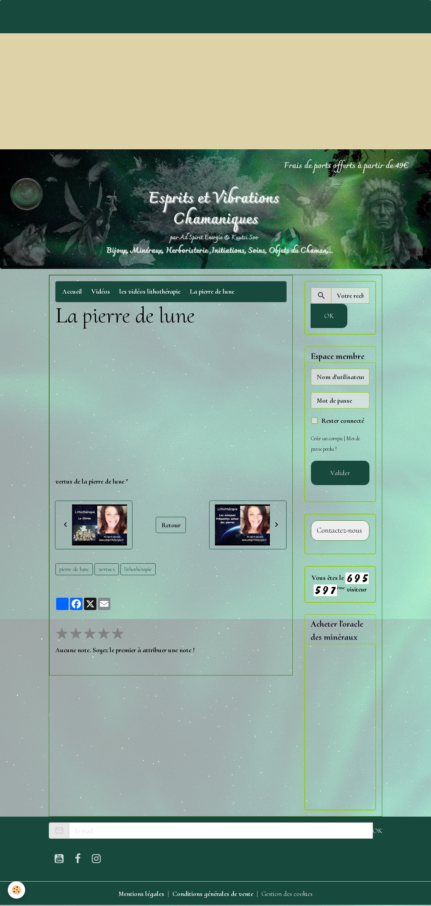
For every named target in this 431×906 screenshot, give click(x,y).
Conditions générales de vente (212, 893)
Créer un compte (327, 438)
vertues (106, 569)
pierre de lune (74, 569)
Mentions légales (141, 893)
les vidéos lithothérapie (149, 291)
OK (329, 315)
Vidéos (100, 291)
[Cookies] (16, 890)
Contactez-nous (339, 530)
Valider (340, 472)
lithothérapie (138, 569)
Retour (170, 525)
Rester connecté (342, 420)
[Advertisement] (215, 91)
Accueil (72, 291)
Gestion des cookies (287, 893)
